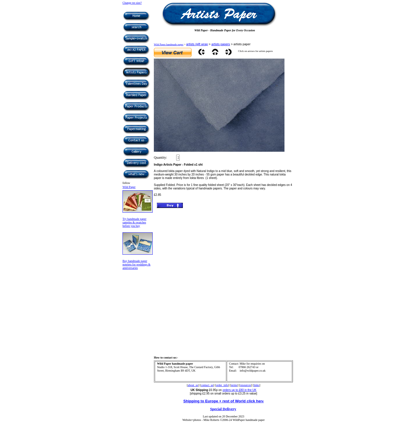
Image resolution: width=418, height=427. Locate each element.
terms (234, 385)
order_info (222, 385)
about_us (193, 385)
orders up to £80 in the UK (240, 390)
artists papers (220, 44)
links (256, 385)
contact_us (207, 385)
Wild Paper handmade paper (168, 44)
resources (245, 385)
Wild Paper (129, 187)
